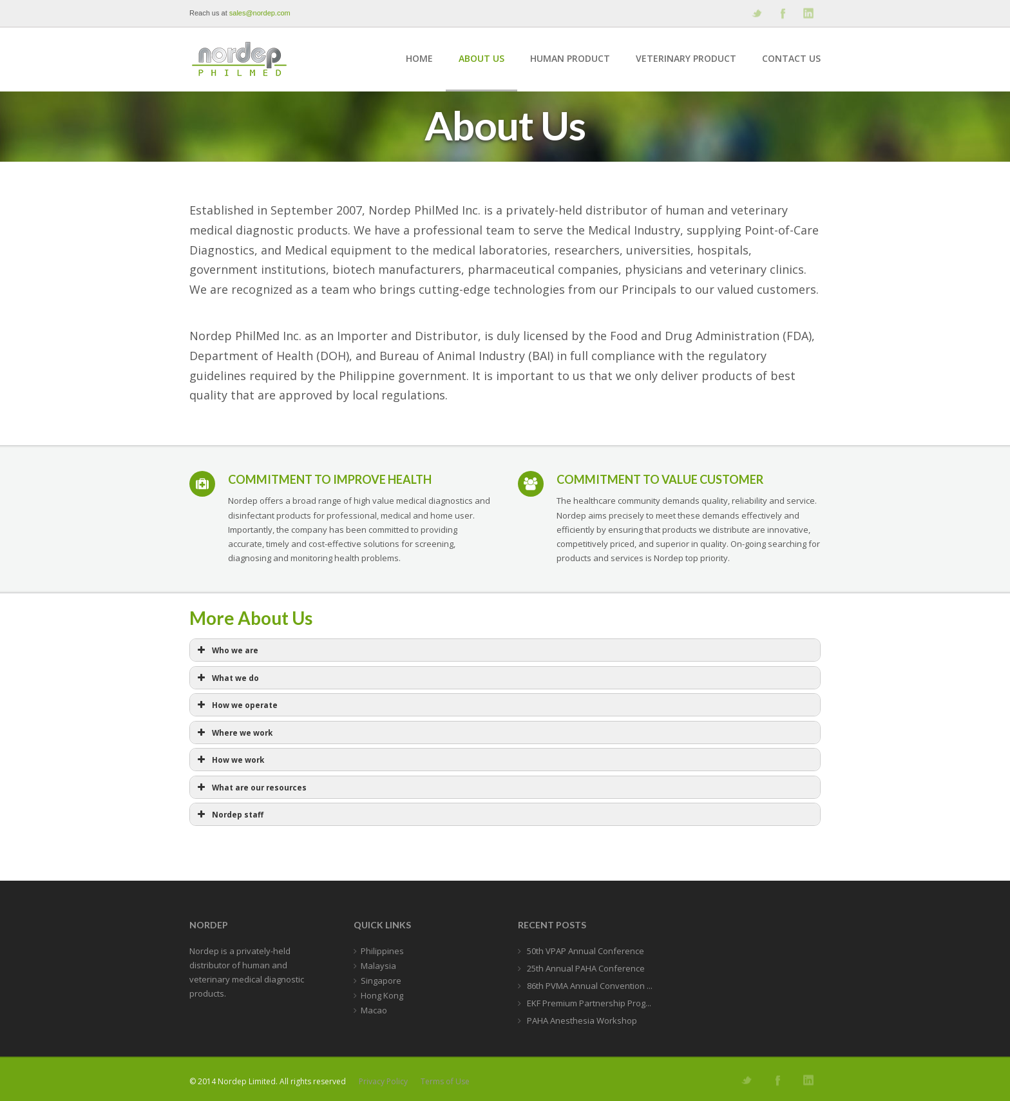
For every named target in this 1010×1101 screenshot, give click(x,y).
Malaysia (378, 966)
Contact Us (791, 58)
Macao (374, 1010)
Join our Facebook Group (782, 13)
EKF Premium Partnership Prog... (588, 1003)
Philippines (382, 951)
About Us (481, 58)
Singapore (381, 980)
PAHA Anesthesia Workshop (581, 1020)
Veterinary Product (686, 58)
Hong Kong (382, 995)
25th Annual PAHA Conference (585, 968)
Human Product (570, 58)
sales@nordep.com (260, 13)
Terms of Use (445, 1081)
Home (419, 58)
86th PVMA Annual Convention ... (589, 985)
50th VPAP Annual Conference (584, 951)
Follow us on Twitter (756, 13)
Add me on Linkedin (808, 13)
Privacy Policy (383, 1081)
